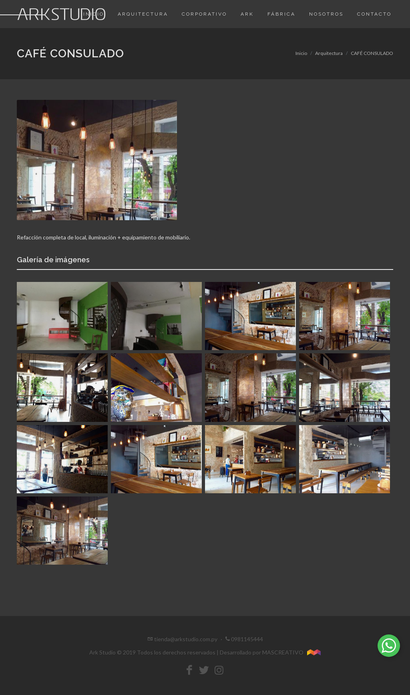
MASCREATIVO (291, 652)
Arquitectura (329, 53)
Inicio (301, 53)
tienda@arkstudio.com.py (185, 639)
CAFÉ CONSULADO (372, 53)
